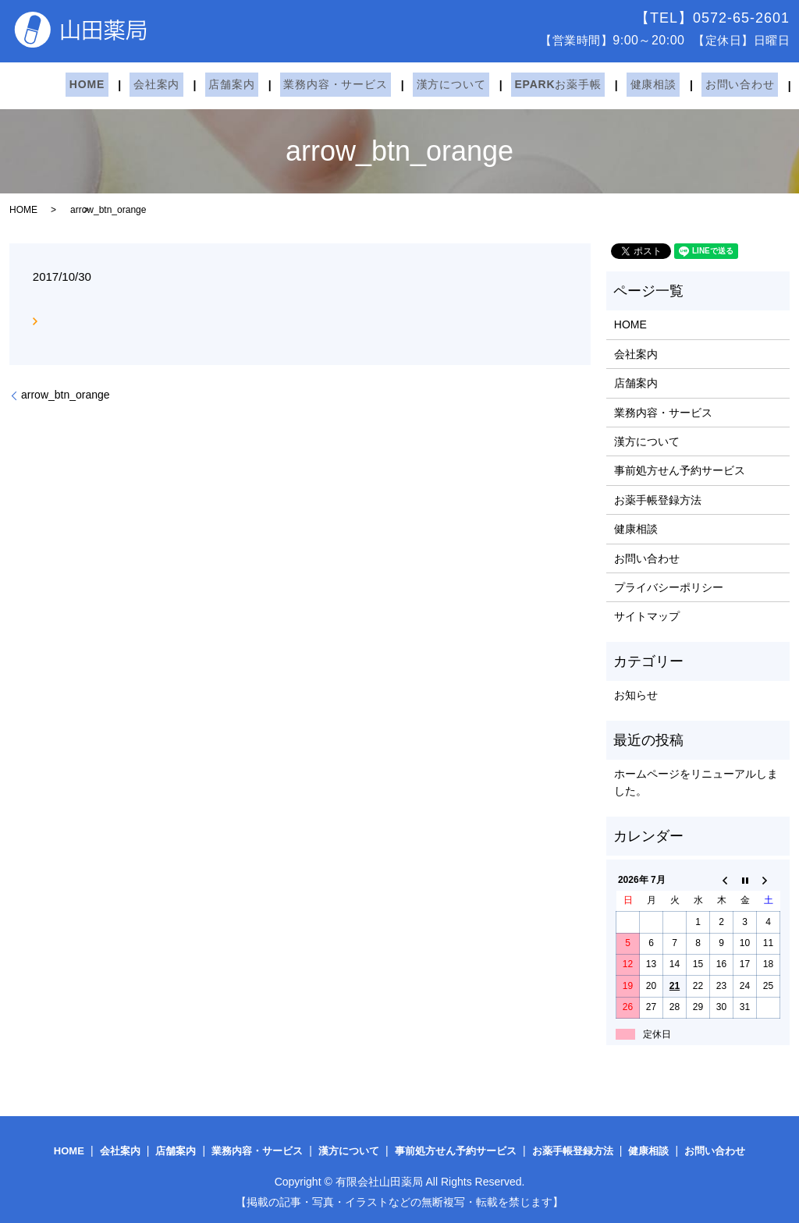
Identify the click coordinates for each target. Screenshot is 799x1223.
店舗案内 (213, 85)
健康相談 (606, 85)
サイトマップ (647, 616)
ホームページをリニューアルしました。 (696, 782)
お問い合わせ (685, 85)
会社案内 (146, 85)
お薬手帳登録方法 (657, 500)
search (750, 85)
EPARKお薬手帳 (517, 85)
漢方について (418, 85)
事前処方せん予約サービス (679, 470)
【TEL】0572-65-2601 (712, 18)
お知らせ (636, 695)
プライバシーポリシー (668, 587)
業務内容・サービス (310, 85)
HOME (83, 85)
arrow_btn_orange (65, 394)
